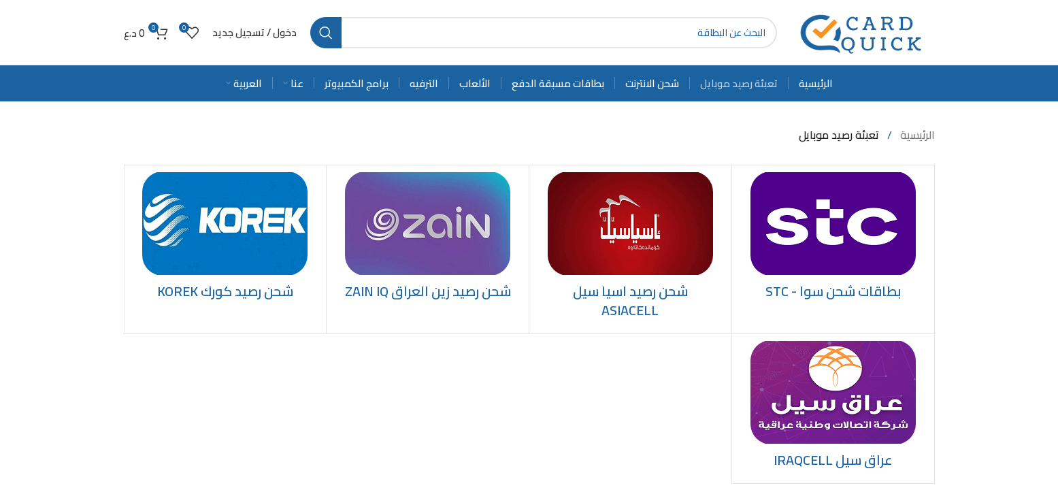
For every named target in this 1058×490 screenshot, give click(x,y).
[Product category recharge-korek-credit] (225, 240)
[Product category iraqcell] (833, 408)
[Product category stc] (833, 240)
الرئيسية (916, 135)
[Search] (543, 32)
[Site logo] (863, 31)
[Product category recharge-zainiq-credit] (427, 240)
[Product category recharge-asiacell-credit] (630, 249)
